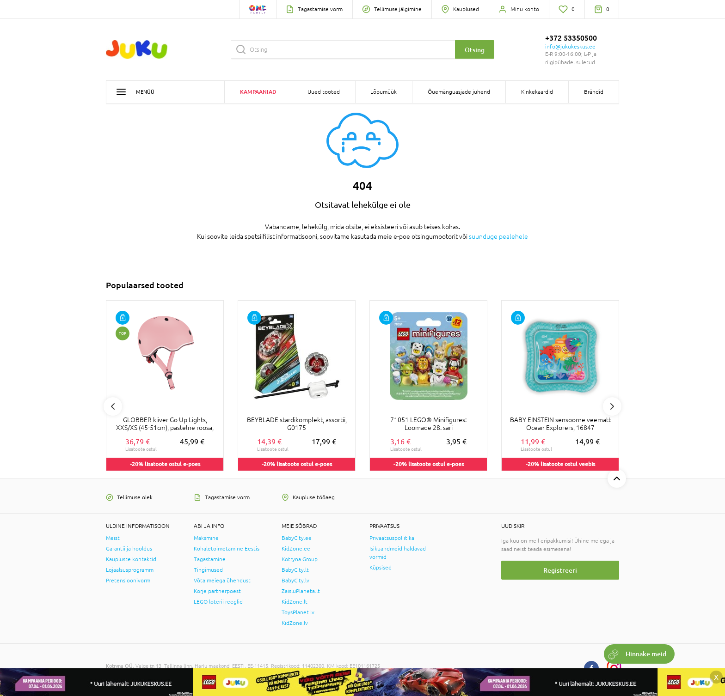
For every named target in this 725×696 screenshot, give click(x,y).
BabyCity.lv (295, 580)
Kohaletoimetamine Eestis (226, 548)
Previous (113, 406)
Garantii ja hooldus (129, 548)
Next (612, 406)
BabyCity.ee (297, 538)
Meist (113, 538)
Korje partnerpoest (217, 591)
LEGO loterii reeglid (218, 602)
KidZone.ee (296, 548)
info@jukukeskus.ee (570, 46)
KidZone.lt (294, 602)
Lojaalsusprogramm (130, 570)
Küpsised (380, 567)
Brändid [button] (593, 92)
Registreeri (560, 570)
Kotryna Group (300, 559)
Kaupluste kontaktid (131, 559)
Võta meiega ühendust (222, 580)
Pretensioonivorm (128, 580)
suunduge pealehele (498, 236)
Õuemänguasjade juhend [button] (459, 92)
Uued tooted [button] (323, 92)
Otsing (475, 50)
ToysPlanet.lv (298, 612)
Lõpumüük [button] (383, 92)
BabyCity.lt (295, 570)
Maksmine (206, 538)
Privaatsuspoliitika (391, 538)
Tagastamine (210, 559)
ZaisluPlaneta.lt (301, 591)
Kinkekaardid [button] (537, 92)
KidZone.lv (295, 623)
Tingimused (208, 570)
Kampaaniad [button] (258, 91)
